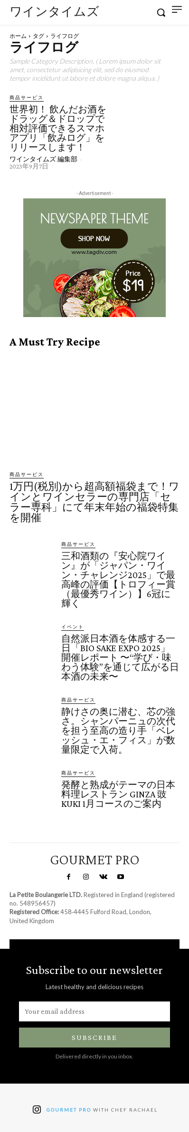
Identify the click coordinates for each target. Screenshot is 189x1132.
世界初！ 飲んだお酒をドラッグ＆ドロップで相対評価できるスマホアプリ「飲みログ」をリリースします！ (57, 128)
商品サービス (26, 97)
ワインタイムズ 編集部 (43, 159)
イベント (72, 626)
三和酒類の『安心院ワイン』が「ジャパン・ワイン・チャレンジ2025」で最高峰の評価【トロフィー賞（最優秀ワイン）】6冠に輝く (118, 579)
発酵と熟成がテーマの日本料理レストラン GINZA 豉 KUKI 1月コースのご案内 (118, 794)
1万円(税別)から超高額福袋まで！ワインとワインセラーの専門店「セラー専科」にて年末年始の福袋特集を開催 (94, 502)
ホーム (18, 35)
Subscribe (94, 1037)
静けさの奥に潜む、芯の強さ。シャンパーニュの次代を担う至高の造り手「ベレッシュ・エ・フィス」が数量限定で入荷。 (118, 730)
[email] (94, 1011)
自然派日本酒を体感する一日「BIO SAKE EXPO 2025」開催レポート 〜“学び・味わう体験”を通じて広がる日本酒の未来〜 (120, 657)
